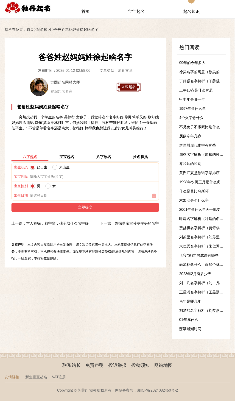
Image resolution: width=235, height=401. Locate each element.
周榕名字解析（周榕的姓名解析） (206, 154)
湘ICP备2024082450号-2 (157, 390)
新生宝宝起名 (36, 377)
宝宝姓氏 (21, 176)
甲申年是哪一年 (192, 99)
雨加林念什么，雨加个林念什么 (205, 265)
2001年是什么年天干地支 (200, 210)
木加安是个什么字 (194, 200)
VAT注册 (59, 377)
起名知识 (191, 11)
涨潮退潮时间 (190, 329)
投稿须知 (140, 365)
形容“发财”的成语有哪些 (198, 255)
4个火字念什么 (191, 118)
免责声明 (94, 365)
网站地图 (163, 365)
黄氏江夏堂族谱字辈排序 (199, 173)
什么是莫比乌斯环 (194, 191)
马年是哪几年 (190, 301)
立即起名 (128, 87)
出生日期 (21, 195)
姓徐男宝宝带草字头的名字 (137, 223)
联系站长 (71, 365)
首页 (85, 11)
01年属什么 (188, 320)
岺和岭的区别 (190, 164)
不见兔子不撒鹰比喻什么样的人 (205, 127)
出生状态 (21, 167)
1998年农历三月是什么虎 (200, 182)
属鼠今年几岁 (190, 136)
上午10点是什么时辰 (196, 90)
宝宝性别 (21, 186)
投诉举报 (117, 365)
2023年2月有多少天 (195, 274)
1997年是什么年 (192, 109)
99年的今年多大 (192, 63)
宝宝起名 (136, 11)
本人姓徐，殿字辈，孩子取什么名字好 (57, 223)
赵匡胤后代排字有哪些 (197, 145)
